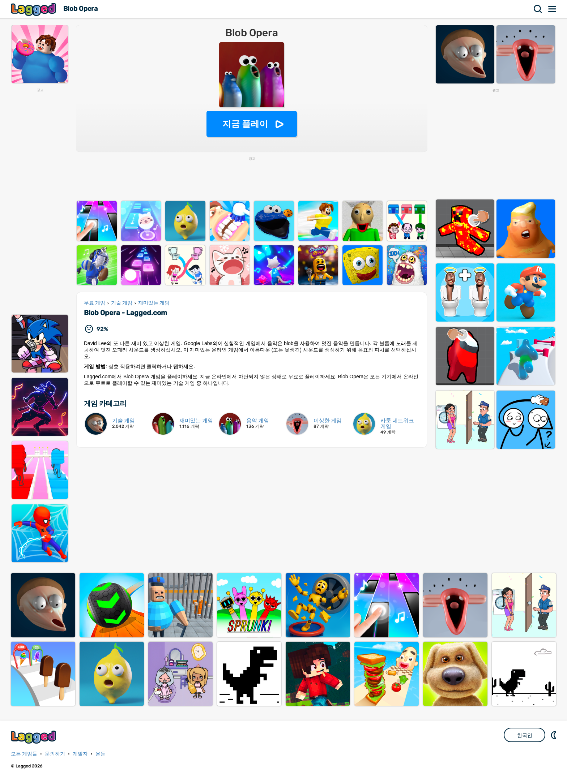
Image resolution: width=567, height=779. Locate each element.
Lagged (34, 9)
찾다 (538, 9)
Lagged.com (34, 737)
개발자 (80, 754)
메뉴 (552, 9)
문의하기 (55, 754)
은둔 (100, 754)
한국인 (524, 735)
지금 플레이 (245, 124)
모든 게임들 (24, 754)
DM (554, 735)
